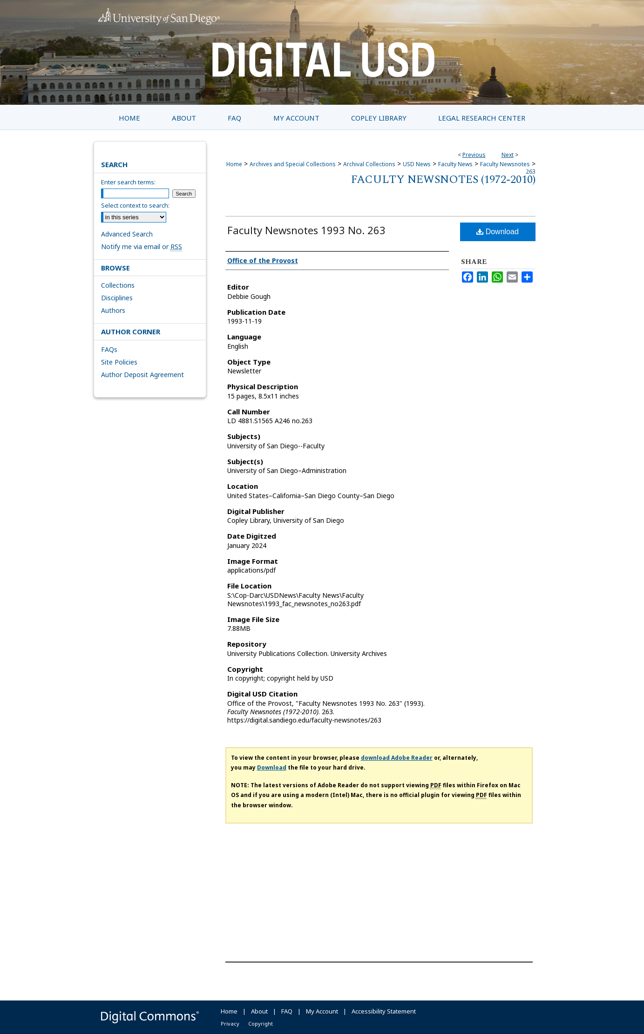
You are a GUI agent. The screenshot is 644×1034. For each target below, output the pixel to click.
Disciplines (117, 297)
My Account (322, 1011)
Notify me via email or (141, 246)
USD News (417, 164)
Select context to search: (135, 205)
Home (234, 164)
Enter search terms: (128, 182)
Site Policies (119, 362)
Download (497, 232)
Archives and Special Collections (293, 164)
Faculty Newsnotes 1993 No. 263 (306, 230)
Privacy (230, 1023)
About (259, 1011)
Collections (118, 285)
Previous (474, 155)
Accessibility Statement (384, 1011)
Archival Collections (369, 164)
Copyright (260, 1023)
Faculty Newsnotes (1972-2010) (443, 179)
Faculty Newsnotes (505, 164)
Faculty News (455, 164)
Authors (113, 310)
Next (508, 155)
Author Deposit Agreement (142, 374)
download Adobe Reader (397, 758)
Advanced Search (127, 234)
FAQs (109, 349)
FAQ (286, 1011)
